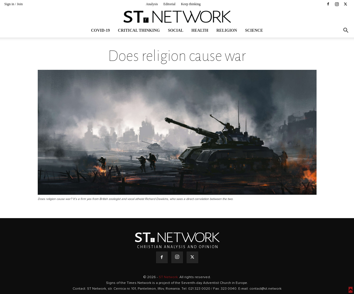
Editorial (169, 4)
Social (175, 30)
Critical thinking (139, 30)
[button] (345, 31)
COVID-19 (100, 30)
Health (200, 30)
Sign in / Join (13, 4)
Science (254, 30)
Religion (226, 30)
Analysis (152, 4)
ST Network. (169, 277)
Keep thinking (190, 4)
